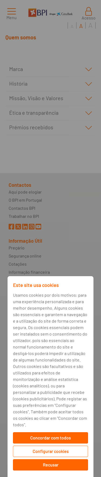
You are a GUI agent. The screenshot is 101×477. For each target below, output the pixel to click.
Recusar (50, 464)
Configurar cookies (51, 451)
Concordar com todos (50, 437)
